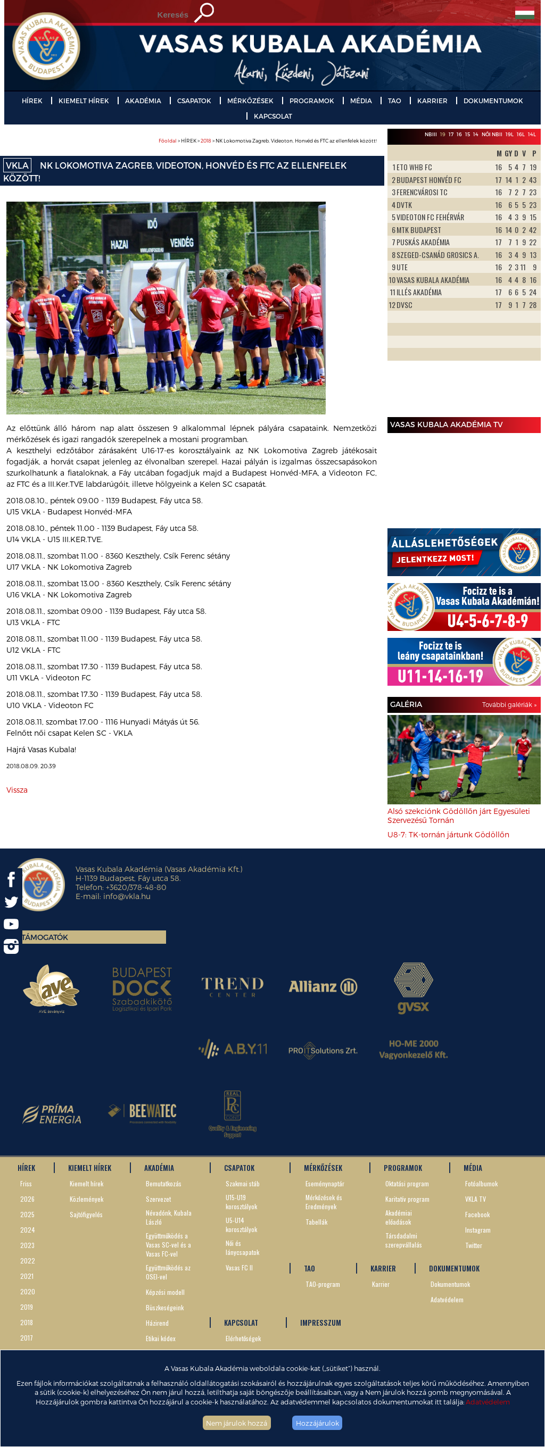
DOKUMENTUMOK (493, 100)
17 (451, 134)
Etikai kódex (161, 1338)
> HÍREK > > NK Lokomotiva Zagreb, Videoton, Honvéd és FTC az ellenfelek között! (268, 141)
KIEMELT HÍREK (84, 100)
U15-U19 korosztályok (241, 1202)
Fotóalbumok (481, 1183)
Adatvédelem (488, 1402)
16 (459, 134)
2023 (27, 1245)
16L (521, 134)
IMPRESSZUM (320, 1322)
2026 (27, 1198)
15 (467, 134)
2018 (206, 141)
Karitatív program (407, 1198)
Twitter (473, 1245)
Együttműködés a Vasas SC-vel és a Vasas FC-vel (168, 1244)
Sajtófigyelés (86, 1214)
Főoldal (168, 141)
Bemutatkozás (163, 1183)
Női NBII (492, 134)
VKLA (17, 165)
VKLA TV (475, 1198)
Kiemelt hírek (86, 1183)
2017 (26, 1337)
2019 (26, 1306)
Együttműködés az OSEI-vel (168, 1272)
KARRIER (432, 100)
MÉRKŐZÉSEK (250, 100)
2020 (27, 1291)
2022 (27, 1260)
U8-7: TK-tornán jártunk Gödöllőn (448, 834)
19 (442, 134)
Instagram (478, 1229)
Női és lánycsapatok (242, 1247)
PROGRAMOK (312, 100)
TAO (394, 100)
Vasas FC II (239, 1267)
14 (475, 134)
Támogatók (44, 937)
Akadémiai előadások (398, 1217)
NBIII (431, 134)
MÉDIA (361, 100)
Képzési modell (165, 1291)
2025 (27, 1214)
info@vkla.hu (127, 896)
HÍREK (32, 100)
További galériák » (509, 704)
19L (510, 134)
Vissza (17, 789)
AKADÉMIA (143, 100)
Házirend (157, 1322)
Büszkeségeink (165, 1307)
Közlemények (86, 1198)
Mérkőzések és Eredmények (323, 1202)
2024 (27, 1229)
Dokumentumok (450, 1283)
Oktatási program (407, 1183)
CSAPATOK (194, 100)
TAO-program (322, 1283)
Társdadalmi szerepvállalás (403, 1240)
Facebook (477, 1214)
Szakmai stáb (243, 1183)
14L (532, 134)
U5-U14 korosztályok (241, 1225)
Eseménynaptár (324, 1183)
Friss (26, 1183)
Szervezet (158, 1198)
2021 (27, 1275)
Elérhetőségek (243, 1338)
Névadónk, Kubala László (169, 1217)
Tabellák (316, 1221)
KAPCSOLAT (273, 116)
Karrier (381, 1283)
